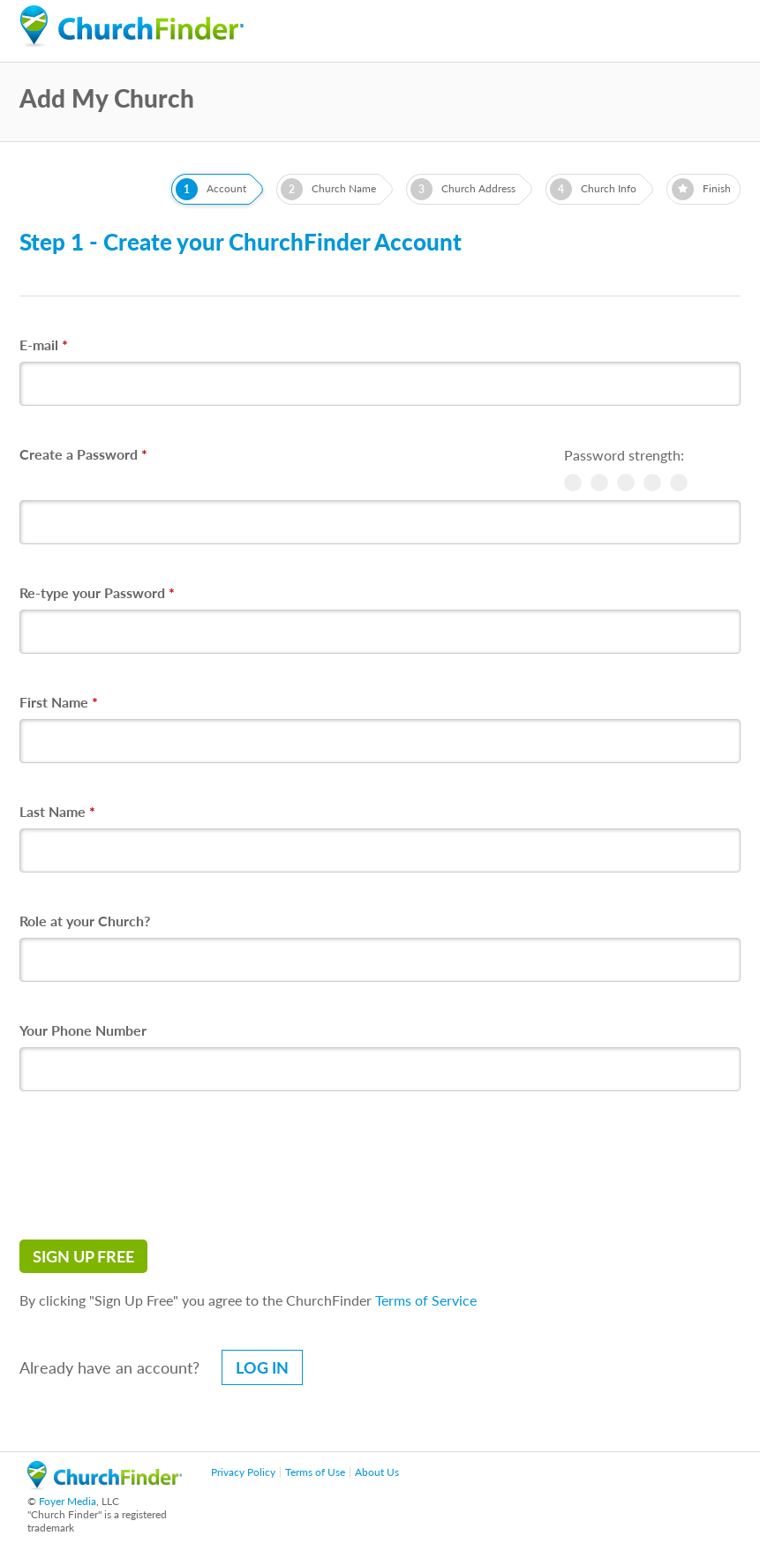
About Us (377, 1472)
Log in (262, 1367)
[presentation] (153, 1165)
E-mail (43, 344)
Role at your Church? (84, 920)
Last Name (57, 811)
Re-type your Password (97, 592)
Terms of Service (426, 1300)
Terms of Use (315, 1472)
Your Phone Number (83, 1030)
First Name (58, 701)
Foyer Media (67, 1501)
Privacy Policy (243, 1472)
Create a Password (83, 454)
